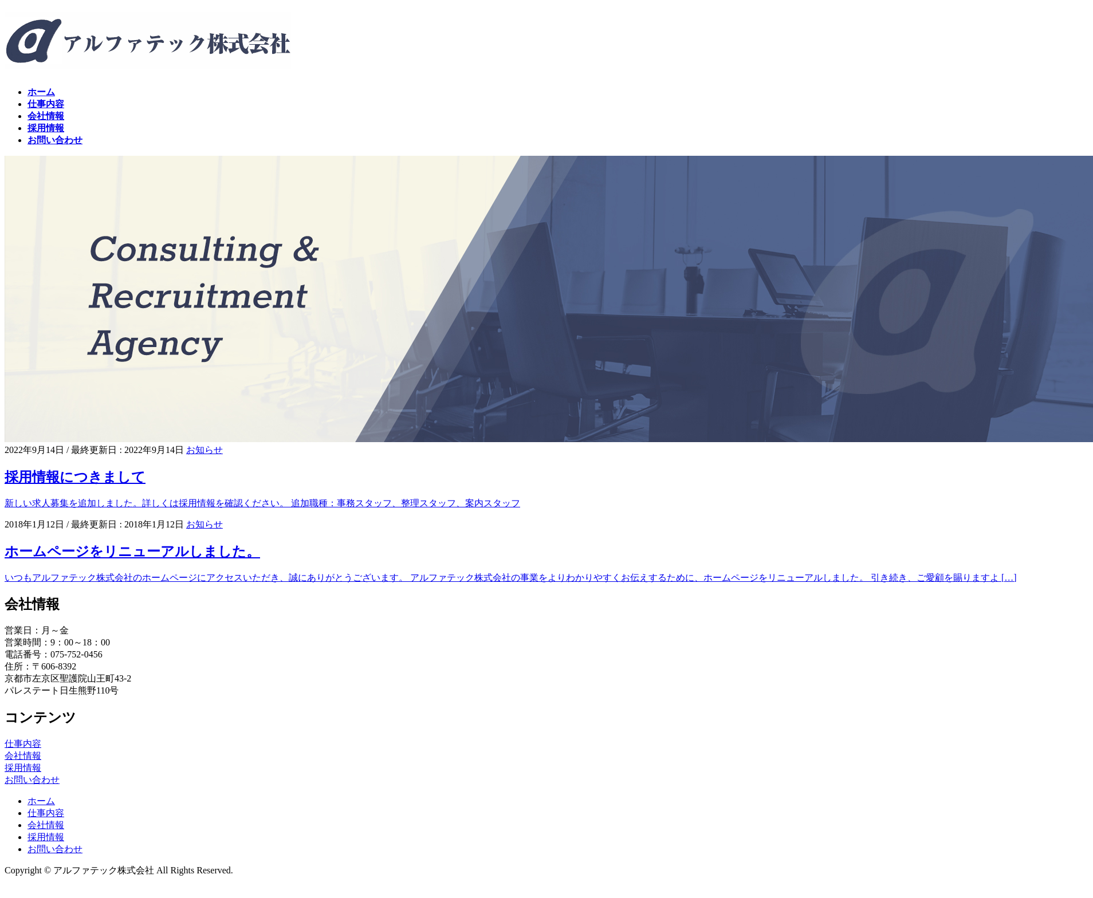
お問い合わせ (32, 780)
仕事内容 (23, 744)
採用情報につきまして (75, 477)
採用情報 (23, 768)
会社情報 (23, 756)
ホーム (41, 801)
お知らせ (204, 450)
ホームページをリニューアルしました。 (132, 551)
